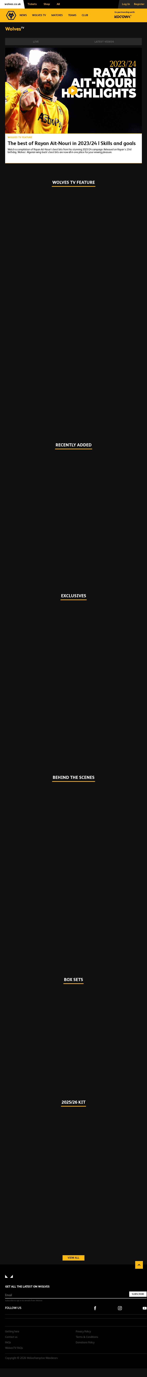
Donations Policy (85, 1342)
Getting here (12, 1331)
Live (36, 42)
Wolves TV (39, 15)
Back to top (139, 1265)
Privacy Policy (83, 1331)
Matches (57, 15)
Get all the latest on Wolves (27, 1286)
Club (85, 15)
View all (76, 1257)
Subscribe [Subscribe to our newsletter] (138, 1294)
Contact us (11, 1337)
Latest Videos (104, 42)
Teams (72, 15)
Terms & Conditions (87, 1337)
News (23, 15)
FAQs (8, 1342)
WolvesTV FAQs (14, 1348)
